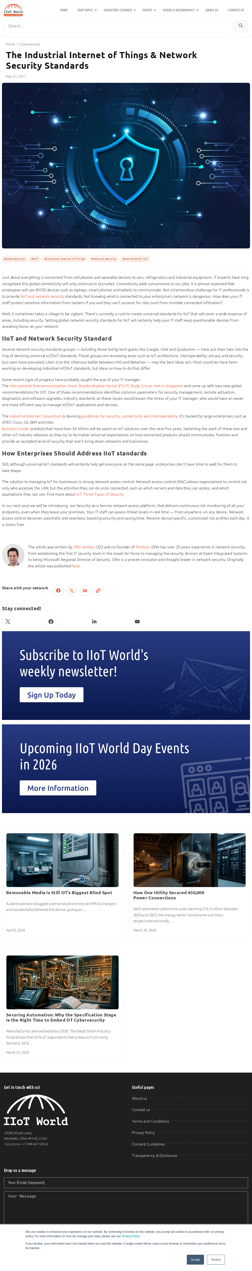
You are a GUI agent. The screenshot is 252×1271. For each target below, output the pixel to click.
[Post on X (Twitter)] (71, 590)
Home (64, 10)
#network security (103, 259)
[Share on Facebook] (58, 590)
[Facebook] (51, 621)
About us (211, 10)
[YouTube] (137, 621)
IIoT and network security (42, 296)
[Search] (118, 26)
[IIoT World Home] (62, 1110)
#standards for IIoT (135, 259)
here (76, 566)
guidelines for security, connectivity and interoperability (129, 416)
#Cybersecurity (14, 259)
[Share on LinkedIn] (85, 590)
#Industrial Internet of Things (65, 259)
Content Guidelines (148, 1144)
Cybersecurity (29, 44)
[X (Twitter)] (8, 621)
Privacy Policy (130, 1236)
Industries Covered (118, 10)
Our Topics (85, 10)
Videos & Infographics (179, 10)
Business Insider (16, 428)
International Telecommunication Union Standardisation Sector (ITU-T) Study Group (81, 385)
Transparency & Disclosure (154, 1155)
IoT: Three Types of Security (100, 494)
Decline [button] (216, 1259)
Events (147, 10)
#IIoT (34, 259)
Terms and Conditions (150, 1121)
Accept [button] (195, 1259)
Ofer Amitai (83, 547)
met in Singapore (169, 385)
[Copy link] (98, 590)
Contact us (236, 10)
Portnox (142, 547)
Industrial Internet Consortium (36, 416)
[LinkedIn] (94, 621)
